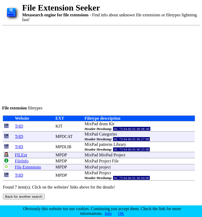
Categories (108, 134)
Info (108, 213)
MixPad (91, 124)
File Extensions (28, 167)
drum (103, 124)
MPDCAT (64, 136)
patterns (106, 144)
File (115, 161)
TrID (19, 126)
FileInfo (21, 161)
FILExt (21, 155)
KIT (58, 126)
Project (119, 155)
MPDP (61, 155)
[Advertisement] (69, 65)
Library (119, 144)
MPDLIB (63, 146)
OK (121, 213)
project (105, 167)
